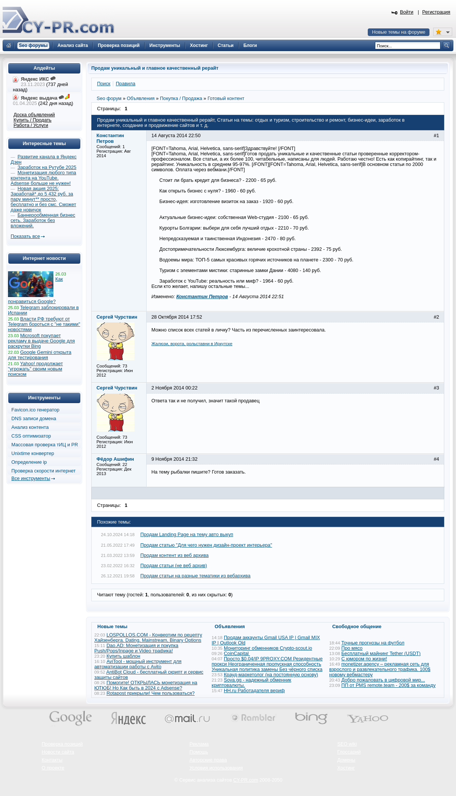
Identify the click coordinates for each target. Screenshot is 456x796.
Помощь (198, 752)
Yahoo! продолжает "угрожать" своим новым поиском (35, 369)
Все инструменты (30, 478)
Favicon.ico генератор (35, 410)
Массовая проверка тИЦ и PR (44, 444)
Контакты (52, 760)
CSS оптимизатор (31, 436)
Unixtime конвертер (32, 453)
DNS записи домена (33, 418)
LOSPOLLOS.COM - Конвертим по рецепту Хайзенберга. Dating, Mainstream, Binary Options (148, 637)
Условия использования (216, 768)
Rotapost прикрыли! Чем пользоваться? (150, 693)
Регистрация (436, 12)
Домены (346, 760)
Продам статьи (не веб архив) (174, 565)
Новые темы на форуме (398, 32)
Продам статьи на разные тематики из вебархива (196, 576)
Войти (407, 12)
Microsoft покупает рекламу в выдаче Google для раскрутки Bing (41, 341)
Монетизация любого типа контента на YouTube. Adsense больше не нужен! (43, 178)
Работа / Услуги (31, 125)
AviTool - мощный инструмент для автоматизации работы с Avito (137, 664)
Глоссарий (349, 752)
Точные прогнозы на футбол (372, 643)
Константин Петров (202, 296)
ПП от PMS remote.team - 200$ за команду (388, 685)
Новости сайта (58, 752)
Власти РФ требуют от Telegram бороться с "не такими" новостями (44, 324)
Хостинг (346, 768)
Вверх (410, 769)
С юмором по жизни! (364, 659)
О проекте (53, 768)
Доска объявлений (34, 114)
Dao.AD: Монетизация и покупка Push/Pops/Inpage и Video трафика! (136, 648)
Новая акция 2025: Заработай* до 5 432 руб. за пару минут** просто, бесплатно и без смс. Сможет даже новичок (43, 199)
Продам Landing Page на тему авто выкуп (187, 534)
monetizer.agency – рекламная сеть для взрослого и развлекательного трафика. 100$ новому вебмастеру (379, 669)
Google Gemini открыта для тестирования (39, 355)
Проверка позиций (62, 744)
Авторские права (208, 760)
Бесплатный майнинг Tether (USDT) (380, 653)
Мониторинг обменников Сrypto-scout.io (268, 648)
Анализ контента (30, 427)
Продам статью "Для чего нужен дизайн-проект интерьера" (206, 545)
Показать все (25, 236)
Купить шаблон (123, 656)
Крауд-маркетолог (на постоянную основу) (271, 674)
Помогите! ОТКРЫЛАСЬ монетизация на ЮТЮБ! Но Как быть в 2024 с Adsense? (145, 685)
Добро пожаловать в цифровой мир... (383, 680)
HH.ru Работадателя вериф (254, 690)
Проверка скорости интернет (43, 471)
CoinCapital (237, 653)
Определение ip (29, 462)
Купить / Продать (33, 120)
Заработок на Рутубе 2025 (46, 167)
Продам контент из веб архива (175, 555)
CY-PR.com (245, 780)
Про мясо (351, 648)
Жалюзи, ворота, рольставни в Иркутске (192, 343)
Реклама (199, 744)
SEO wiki (347, 744)
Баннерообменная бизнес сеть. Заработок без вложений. (43, 220)
